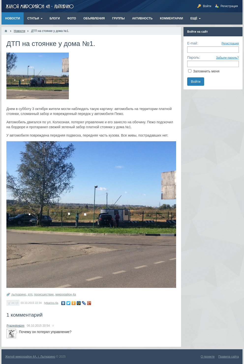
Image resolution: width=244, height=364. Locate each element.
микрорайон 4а (65, 294)
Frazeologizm (15, 325)
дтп (30, 294)
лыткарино (18, 294)
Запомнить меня (206, 71)
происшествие (44, 294)
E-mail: (192, 43)
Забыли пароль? (227, 57)
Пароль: (193, 57)
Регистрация (230, 43)
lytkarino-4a (51, 302)
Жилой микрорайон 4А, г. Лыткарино (30, 356)
